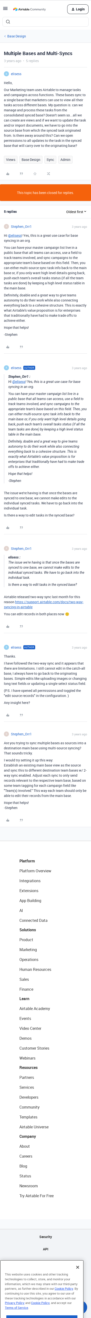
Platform (27, 861)
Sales (24, 979)
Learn (24, 998)
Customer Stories (34, 1048)
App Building (30, 900)
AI (21, 910)
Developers (28, 1097)
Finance (26, 989)
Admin (65, 159)
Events (25, 1018)
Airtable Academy (34, 1008)
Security (45, 1236)
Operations (28, 959)
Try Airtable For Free (36, 1195)
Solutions (27, 929)
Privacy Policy (15, 1314)
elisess (16, 74)
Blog (23, 1166)
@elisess (15, 235)
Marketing (28, 949)
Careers (25, 1156)
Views (10, 159)
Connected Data (33, 920)
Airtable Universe (34, 1127)
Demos (25, 1038)
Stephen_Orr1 (21, 226)
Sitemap (45, 1261)
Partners (26, 1077)
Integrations (30, 880)
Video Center (30, 1028)
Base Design (16, 36)
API (45, 1249)
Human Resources (35, 969)
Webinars (27, 1058)
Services (26, 1087)
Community (29, 1107)
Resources (28, 1067)
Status (25, 1176)
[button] (5, 10)
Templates (28, 1117)
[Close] (77, 1279)
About (24, 1146)
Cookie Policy (64, 1300)
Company (27, 1136)
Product (26, 939)
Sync (50, 159)
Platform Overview (35, 871)
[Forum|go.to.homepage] (29, 9)
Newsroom (28, 1186)
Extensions (28, 890)
